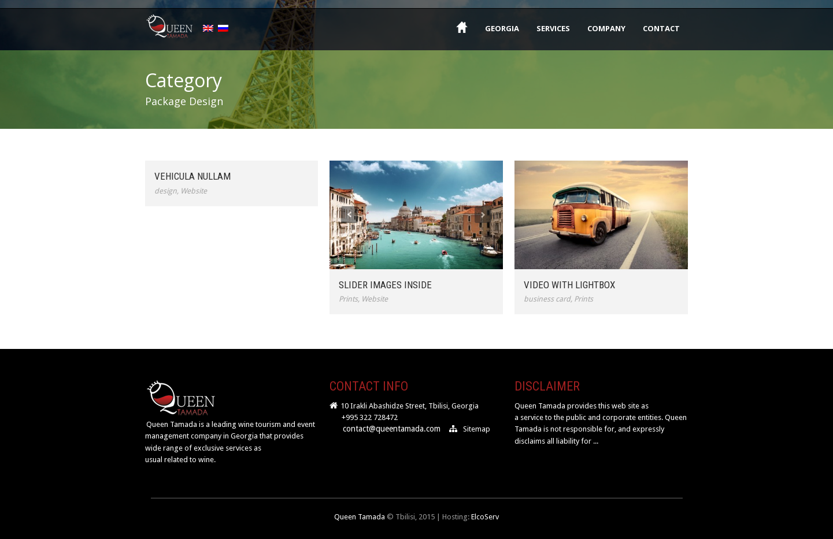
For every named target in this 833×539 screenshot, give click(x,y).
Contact (661, 28)
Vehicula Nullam (192, 176)
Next (483, 214)
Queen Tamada (359, 516)
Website (193, 191)
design (165, 191)
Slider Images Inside (385, 285)
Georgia (502, 28)
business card (547, 299)
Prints (348, 299)
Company (606, 28)
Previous (349, 214)
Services (553, 28)
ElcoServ (485, 516)
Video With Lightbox (569, 285)
